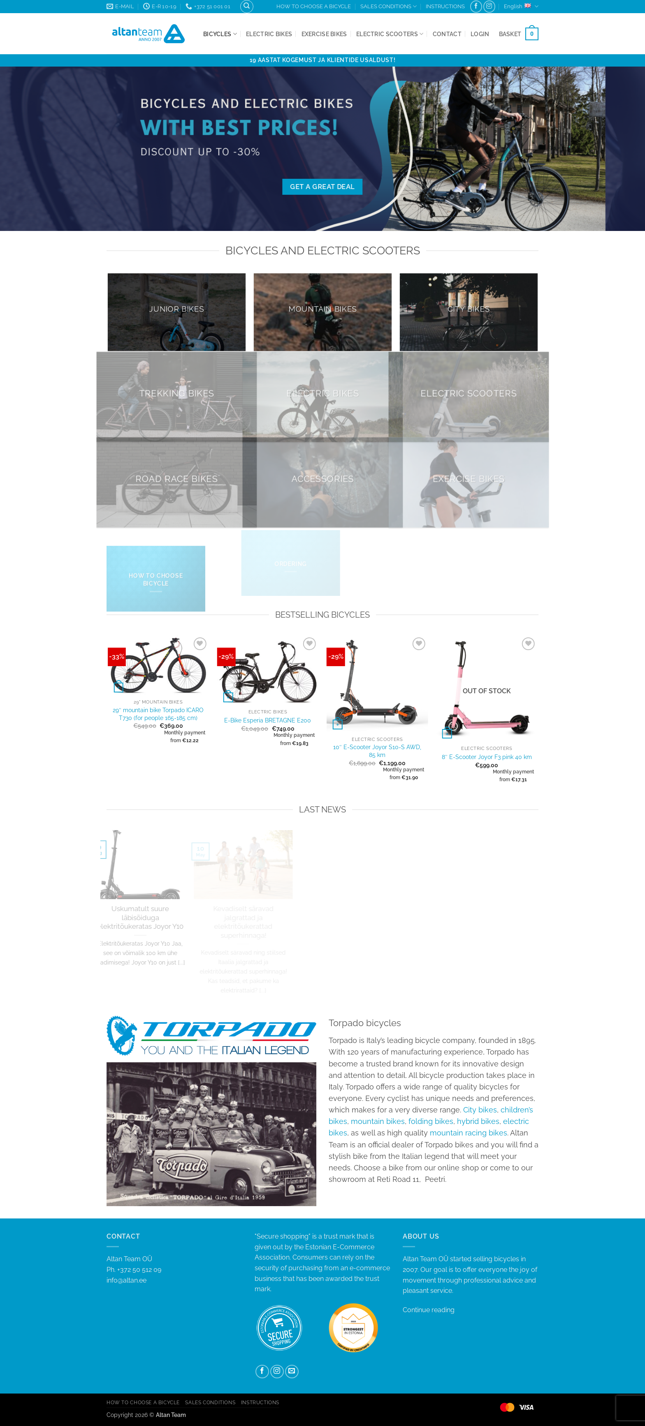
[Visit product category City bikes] (469, 311)
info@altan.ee (126, 1280)
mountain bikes (378, 1121)
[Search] (246, 6)
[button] (480, 34)
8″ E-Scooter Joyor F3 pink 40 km (487, 756)
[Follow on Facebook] (476, 6)
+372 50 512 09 (139, 1270)
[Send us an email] (292, 1371)
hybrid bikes (478, 1121)
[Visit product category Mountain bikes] (323, 311)
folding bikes (430, 1121)
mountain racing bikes (468, 1132)
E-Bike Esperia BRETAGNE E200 (267, 720)
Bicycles (220, 34)
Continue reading (429, 1310)
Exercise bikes (324, 33)
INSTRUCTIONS (445, 6)
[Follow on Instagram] (489, 6)
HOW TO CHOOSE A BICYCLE (313, 6)
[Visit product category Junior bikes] (176, 311)
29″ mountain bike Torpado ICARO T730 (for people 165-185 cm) (158, 713)
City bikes (480, 1109)
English (521, 6)
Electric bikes (269, 33)
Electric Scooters (389, 34)
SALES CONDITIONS (388, 6)
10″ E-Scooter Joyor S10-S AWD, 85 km (377, 750)
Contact (447, 33)
